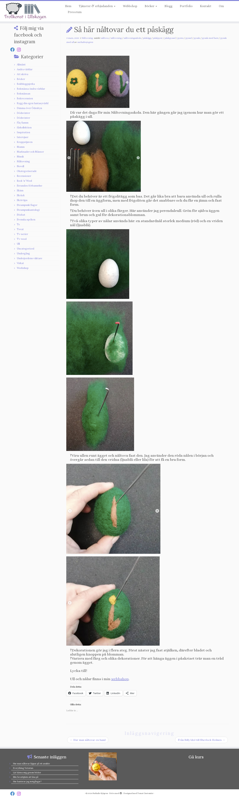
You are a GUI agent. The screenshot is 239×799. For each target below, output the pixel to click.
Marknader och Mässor (30, 151)
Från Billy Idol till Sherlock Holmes (201, 740)
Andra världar (24, 69)
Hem (68, 6)
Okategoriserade (27, 171)
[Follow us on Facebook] (13, 50)
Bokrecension (25, 98)
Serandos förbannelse (29, 185)
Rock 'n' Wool (24, 180)
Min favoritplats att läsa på (25, 777)
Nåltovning (23, 161)
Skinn (20, 190)
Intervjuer (22, 137)
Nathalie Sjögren (100, 793)
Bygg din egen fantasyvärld (32, 103)
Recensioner (24, 176)
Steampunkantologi (28, 209)
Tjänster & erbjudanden (97, 6)
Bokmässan (23, 93)
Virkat (20, 263)
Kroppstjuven (24, 142)
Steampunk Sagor (27, 205)
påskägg (147, 38)
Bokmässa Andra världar (31, 88)
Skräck (21, 195)
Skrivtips (22, 200)
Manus (21, 147)
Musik (20, 156)
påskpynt (158, 38)
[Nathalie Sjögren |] (27, 11)
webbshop (120, 679)
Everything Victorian (23, 768)
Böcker (151, 6)
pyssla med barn (210, 38)
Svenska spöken (26, 219)
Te (18, 224)
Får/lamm (22, 122)
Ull (18, 243)
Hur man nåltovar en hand (87, 740)
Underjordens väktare (29, 258)
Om (221, 6)
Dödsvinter (23, 113)
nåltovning (116, 38)
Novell (20, 166)
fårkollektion (24, 127)
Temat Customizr (145, 793)
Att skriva (22, 74)
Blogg (168, 6)
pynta (180, 38)
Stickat (21, 214)
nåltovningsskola (132, 38)
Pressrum (75, 12)
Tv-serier (22, 234)
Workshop (23, 268)
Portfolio (186, 6)
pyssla (197, 38)
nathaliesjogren (85, 42)
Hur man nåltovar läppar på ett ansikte (31, 763)
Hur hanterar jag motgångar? (27, 781)
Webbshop (130, 6)
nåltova (105, 38)
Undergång (23, 253)
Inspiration (23, 132)
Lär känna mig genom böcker (27, 772)
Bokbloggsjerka (26, 84)
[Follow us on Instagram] (20, 50)
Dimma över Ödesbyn (29, 108)
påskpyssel (170, 38)
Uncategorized (25, 248)
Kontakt (205, 6)
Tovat (20, 229)
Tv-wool (22, 239)
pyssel (188, 38)
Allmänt (21, 64)
